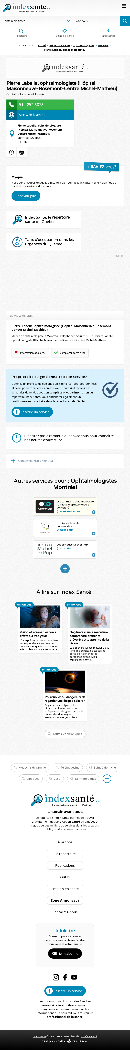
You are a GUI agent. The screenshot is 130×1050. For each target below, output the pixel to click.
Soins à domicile (105, 767)
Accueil (42, 45)
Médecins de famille (32, 767)
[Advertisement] (65, 282)
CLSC (57, 779)
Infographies (108, 33)
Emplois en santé (65, 888)
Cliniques (33, 779)
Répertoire (21, 33)
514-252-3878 (31, 104)
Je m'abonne (68, 953)
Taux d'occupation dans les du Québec (49, 242)
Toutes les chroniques (67, 734)
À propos (65, 842)
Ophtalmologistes (83, 45)
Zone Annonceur (65, 900)
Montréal (103, 45)
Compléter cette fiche (72, 352)
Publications (65, 865)
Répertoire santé (60, 45)
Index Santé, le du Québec (47, 219)
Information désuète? (32, 352)
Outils (65, 877)
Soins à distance (65, 33)
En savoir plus (26, 196)
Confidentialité (89, 1036)
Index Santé (39, 1036)
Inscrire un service (35, 412)
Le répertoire (65, 853)
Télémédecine (69, 767)
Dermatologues (85, 779)
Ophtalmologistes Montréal (35, 461)
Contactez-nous (65, 912)
